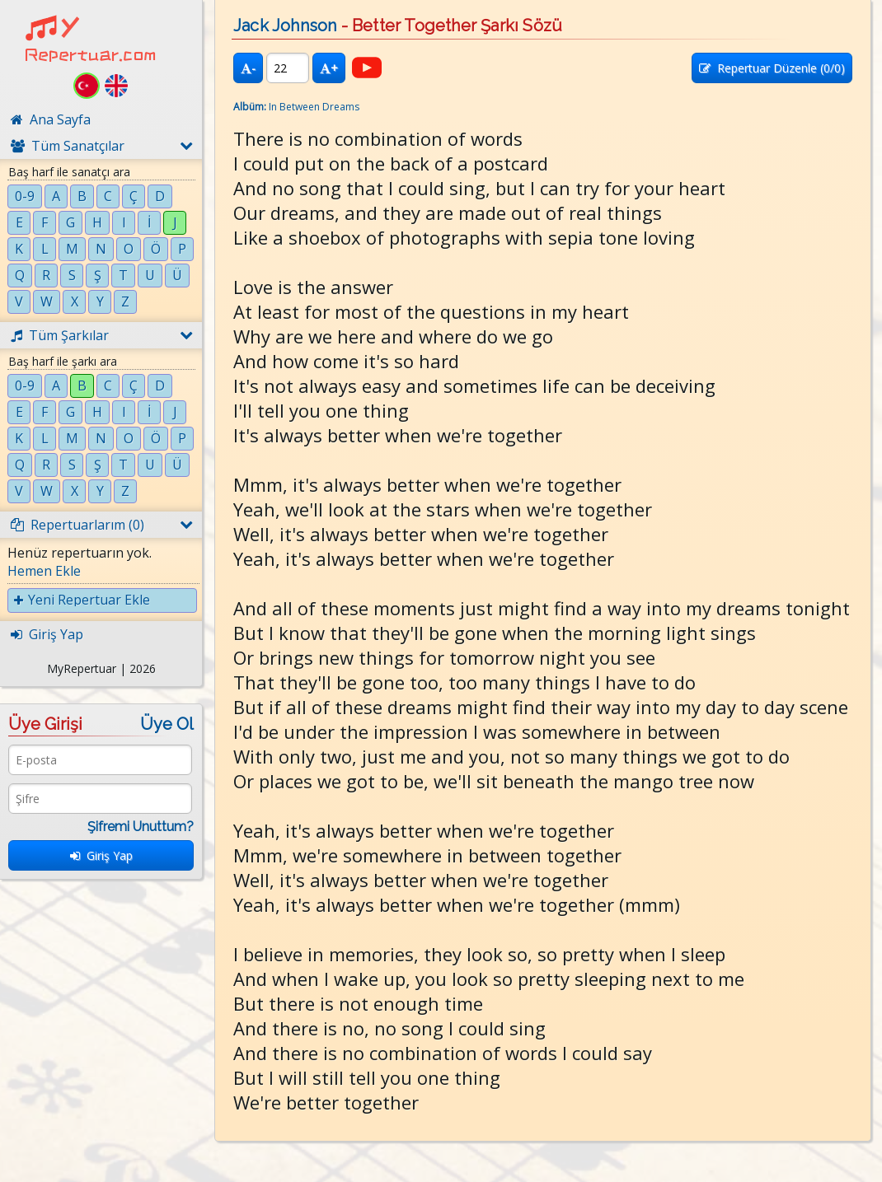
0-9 (25, 196)
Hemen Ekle (44, 571)
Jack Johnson (284, 25)
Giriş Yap (101, 855)
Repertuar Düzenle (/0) (772, 68)
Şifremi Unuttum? (140, 826)
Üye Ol (167, 724)
